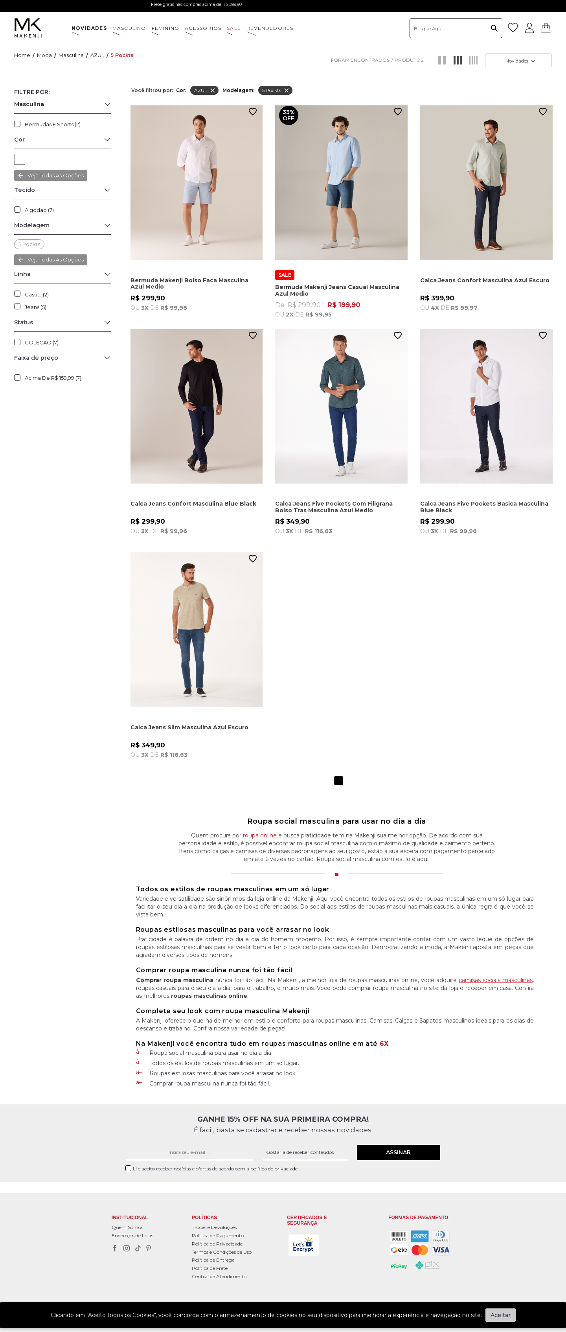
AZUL (97, 55)
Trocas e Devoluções (214, 1227)
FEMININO (166, 28)
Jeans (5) (35, 307)
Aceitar (501, 1315)
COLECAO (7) (42, 342)
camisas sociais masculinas (496, 980)
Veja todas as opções (56, 175)
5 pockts (122, 55)
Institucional (130, 1217)
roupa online (260, 835)
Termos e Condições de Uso (222, 1252)
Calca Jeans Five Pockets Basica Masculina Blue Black (484, 506)
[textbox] (456, 28)
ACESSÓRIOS (203, 28)
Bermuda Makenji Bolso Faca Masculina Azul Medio (189, 283)
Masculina (71, 55)
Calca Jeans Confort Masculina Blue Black (193, 503)
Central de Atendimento (219, 1276)
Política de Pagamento (218, 1235)
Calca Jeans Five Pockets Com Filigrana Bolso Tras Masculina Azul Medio (334, 506)
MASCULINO (129, 28)
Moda (44, 55)
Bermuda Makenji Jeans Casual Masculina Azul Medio (337, 290)
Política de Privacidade (217, 1244)
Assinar (398, 1152)
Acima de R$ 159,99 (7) (53, 378)
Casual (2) (37, 294)
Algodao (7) (39, 210)
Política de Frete (210, 1268)
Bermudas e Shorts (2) (53, 124)
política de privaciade (274, 1169)
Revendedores (269, 28)
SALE (234, 28)
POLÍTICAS (204, 1217)
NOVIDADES (89, 28)
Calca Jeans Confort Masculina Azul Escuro (484, 280)
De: (341, 309)
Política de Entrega (213, 1260)
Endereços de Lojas (132, 1235)
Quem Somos (127, 1227)
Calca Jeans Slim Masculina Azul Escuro (189, 727)
